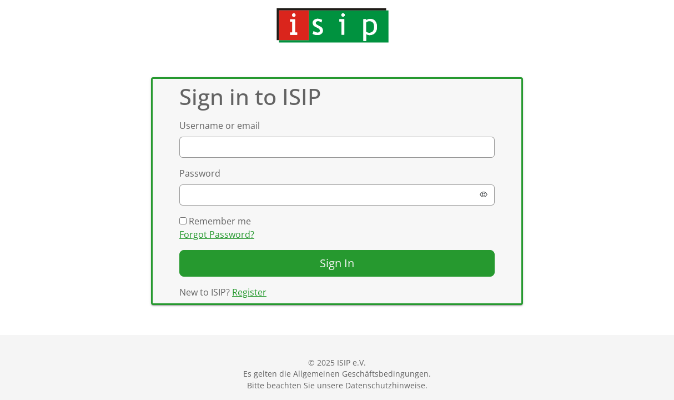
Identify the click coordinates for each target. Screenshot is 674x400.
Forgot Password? (216, 234)
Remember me (215, 221)
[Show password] (483, 195)
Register (249, 292)
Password (199, 173)
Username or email (219, 125)
